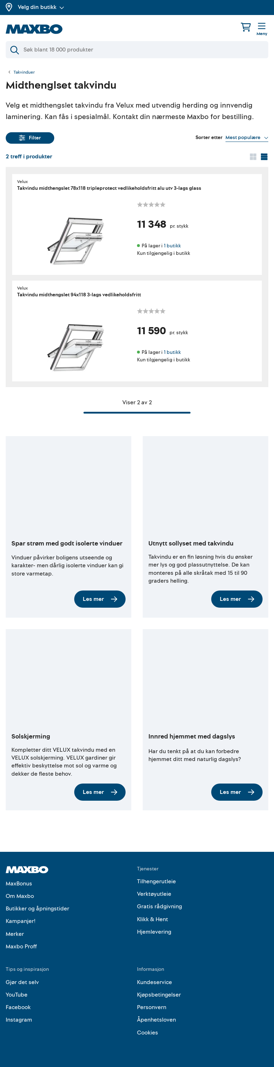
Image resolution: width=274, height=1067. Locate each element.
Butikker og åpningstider (37, 909)
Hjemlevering (154, 932)
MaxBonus (19, 884)
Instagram (19, 1020)
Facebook (18, 1007)
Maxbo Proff (21, 946)
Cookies (147, 1033)
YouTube (16, 995)
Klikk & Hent (152, 919)
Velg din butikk (41, 7)
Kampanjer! (21, 921)
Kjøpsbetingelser (159, 995)
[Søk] (137, 49)
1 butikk (172, 245)
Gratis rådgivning (159, 906)
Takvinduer (24, 72)
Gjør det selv (22, 982)
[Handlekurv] (246, 27)
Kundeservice (154, 982)
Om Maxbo (20, 896)
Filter (30, 137)
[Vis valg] (246, 138)
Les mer (100, 599)
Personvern (151, 1007)
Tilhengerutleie (156, 881)
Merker (15, 934)
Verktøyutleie (154, 894)
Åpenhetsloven (156, 1020)
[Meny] (261, 30)
